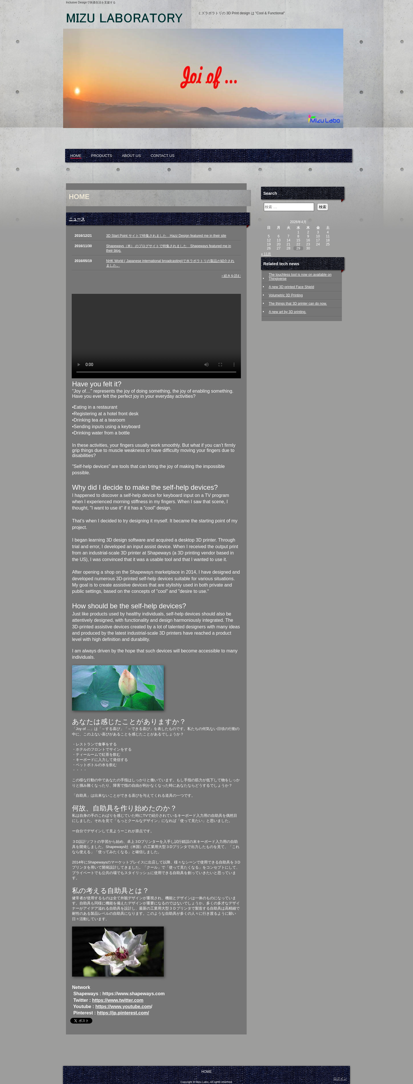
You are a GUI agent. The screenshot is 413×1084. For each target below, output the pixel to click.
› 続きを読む (231, 276)
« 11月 (266, 254)
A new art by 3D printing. (287, 312)
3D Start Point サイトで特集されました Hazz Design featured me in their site (166, 236)
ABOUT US (131, 156)
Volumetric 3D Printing (286, 295)
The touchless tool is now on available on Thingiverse (300, 277)
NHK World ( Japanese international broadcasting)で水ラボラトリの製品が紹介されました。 (170, 263)
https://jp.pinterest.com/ (123, 1012)
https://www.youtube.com (123, 1006)
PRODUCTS (101, 156)
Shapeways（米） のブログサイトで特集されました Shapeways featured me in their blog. (168, 248)
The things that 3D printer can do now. (298, 304)
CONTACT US (162, 156)
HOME (75, 156)
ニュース (77, 219)
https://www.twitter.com (117, 1000)
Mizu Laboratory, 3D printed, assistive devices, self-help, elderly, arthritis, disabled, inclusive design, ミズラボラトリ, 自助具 (132, 20)
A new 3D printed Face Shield (291, 287)
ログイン (340, 1079)
